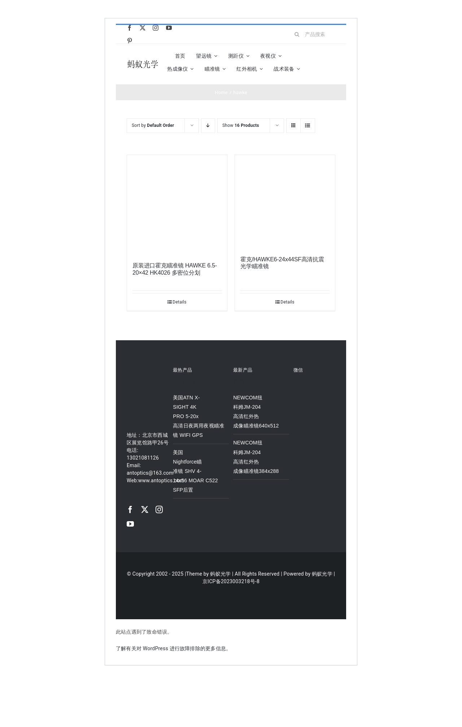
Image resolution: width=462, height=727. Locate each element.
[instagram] (155, 28)
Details (179, 302)
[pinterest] (129, 41)
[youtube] (169, 28)
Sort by (153, 125)
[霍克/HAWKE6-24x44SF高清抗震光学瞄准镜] (285, 202)
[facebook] (129, 28)
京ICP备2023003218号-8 (231, 581)
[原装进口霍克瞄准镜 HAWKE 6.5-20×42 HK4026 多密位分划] (177, 205)
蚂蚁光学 (220, 574)
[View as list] (308, 126)
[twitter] (142, 28)
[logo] (143, 61)
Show (240, 125)
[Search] (297, 34)
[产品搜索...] (312, 34)
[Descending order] (208, 125)
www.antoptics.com (161, 480)
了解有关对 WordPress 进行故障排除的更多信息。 (173, 648)
